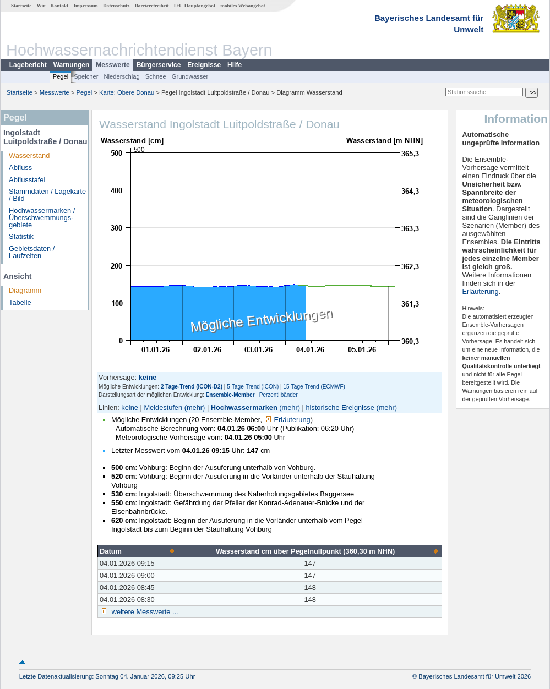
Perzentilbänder (278, 395)
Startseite (21, 5)
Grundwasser (190, 76)
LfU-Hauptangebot (194, 5)
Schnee (155, 76)
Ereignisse (204, 65)
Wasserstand (29, 155)
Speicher (86, 76)
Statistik (21, 236)
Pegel (61, 76)
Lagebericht (28, 65)
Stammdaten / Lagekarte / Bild (47, 195)
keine (129, 407)
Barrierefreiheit (152, 5)
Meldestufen (163, 407)
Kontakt (59, 5)
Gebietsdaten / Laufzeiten (32, 252)
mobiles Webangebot (242, 5)
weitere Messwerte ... (144, 612)
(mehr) (194, 407)
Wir (41, 5)
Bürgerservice (159, 65)
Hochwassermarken (244, 407)
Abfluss (20, 167)
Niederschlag (121, 76)
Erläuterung (287, 419)
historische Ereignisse (340, 407)
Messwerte (112, 65)
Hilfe (234, 65)
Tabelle (20, 302)
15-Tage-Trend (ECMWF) (314, 387)
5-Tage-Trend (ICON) (253, 387)
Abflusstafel (27, 180)
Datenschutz (116, 5)
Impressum (85, 5)
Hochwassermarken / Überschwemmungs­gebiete (42, 217)
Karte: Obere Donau (126, 92)
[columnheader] (138, 551)
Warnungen (71, 65)
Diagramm (25, 290)
